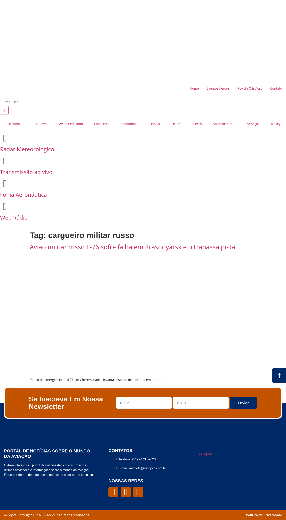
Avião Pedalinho (71, 124)
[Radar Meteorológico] (5, 138)
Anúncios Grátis (224, 124)
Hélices (177, 124)
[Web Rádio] (5, 206)
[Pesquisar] (4, 110)
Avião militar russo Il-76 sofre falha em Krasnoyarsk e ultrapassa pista (132, 247)
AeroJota (205, 454)
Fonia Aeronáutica (23, 194)
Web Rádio (14, 217)
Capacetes (101, 124)
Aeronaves (40, 124)
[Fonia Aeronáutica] (5, 184)
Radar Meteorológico (27, 149)
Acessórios (13, 124)
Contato (276, 88)
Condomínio (129, 124)
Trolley (275, 124)
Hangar (155, 124)
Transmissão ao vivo (26, 172)
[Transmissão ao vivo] (5, 161)
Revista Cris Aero (250, 88)
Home (194, 88)
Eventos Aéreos (218, 88)
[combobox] (143, 102)
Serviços (253, 124)
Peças (197, 124)
